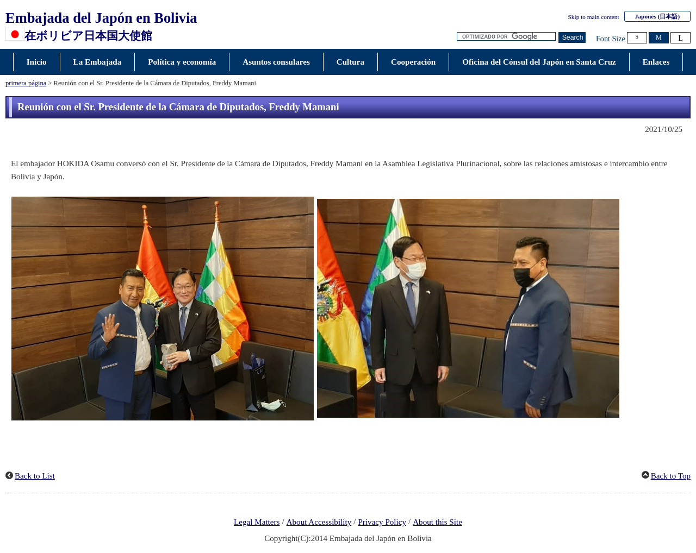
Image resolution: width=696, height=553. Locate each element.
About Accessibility (319, 522)
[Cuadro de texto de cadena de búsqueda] (506, 36)
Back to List (35, 476)
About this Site (437, 522)
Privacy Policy (382, 522)
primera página (25, 83)
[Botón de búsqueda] (572, 37)
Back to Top (671, 476)
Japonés (657, 16)
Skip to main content (593, 17)
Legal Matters (256, 522)
